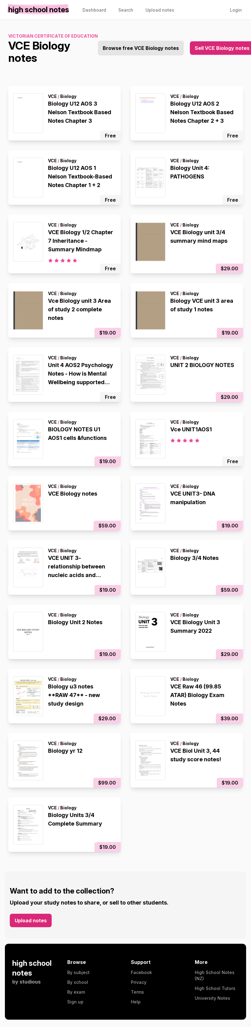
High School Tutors (215, 988)
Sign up (75, 1001)
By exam (76, 992)
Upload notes (31, 920)
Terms (137, 992)
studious (30, 982)
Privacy (138, 982)
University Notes (212, 998)
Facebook (141, 972)
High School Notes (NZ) (214, 975)
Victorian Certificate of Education (53, 36)
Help (136, 1001)
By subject (78, 972)
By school (77, 982)
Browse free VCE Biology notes (141, 48)
